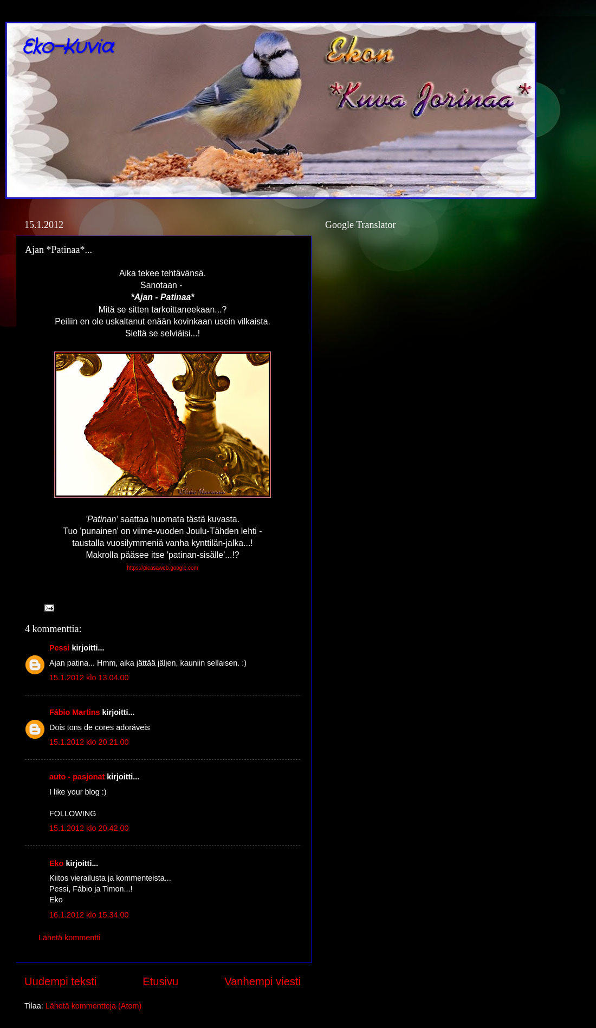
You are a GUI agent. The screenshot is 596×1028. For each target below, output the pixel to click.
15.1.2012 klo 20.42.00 (88, 828)
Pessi (59, 647)
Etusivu (160, 981)
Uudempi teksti (60, 981)
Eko (56, 863)
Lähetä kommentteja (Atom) (94, 1005)
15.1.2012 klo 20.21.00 (88, 742)
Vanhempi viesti (262, 981)
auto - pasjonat (77, 776)
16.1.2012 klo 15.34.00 (88, 914)
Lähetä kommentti (69, 937)
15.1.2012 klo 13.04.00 (88, 677)
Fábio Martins (74, 712)
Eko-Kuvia (67, 47)
